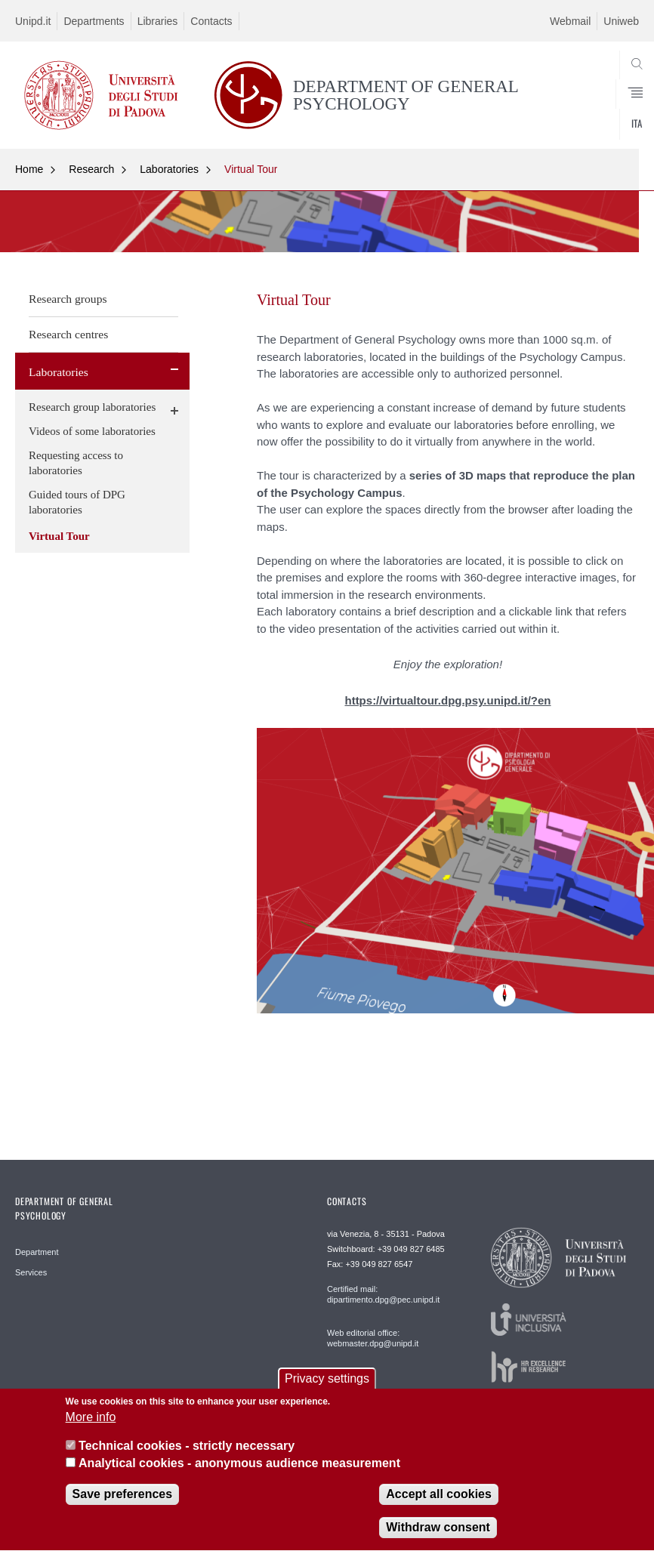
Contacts (211, 21)
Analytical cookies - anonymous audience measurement (239, 1473)
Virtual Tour (250, 169)
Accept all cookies (439, 1504)
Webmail (570, 21)
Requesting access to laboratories (76, 462)
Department (36, 1252)
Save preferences (122, 1504)
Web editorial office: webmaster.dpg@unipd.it (372, 1338)
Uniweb (621, 21)
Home (29, 169)
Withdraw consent (438, 1537)
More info (91, 1427)
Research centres (68, 334)
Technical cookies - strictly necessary (187, 1456)
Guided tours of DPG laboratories (77, 502)
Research (91, 169)
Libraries (157, 21)
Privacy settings (327, 1388)
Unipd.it (33, 21)
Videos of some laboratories (92, 431)
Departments (93, 21)
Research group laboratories (92, 407)
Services (31, 1272)
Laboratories (169, 169)
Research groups (68, 298)
